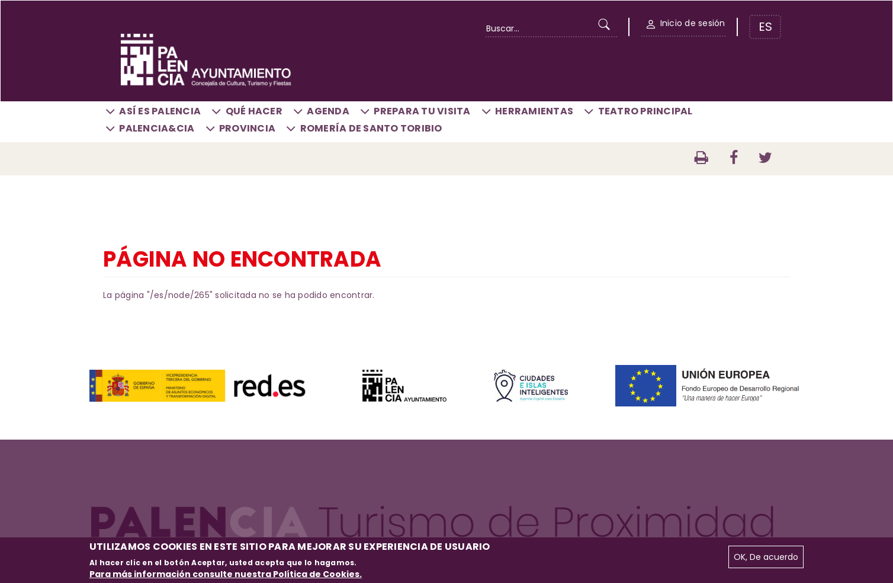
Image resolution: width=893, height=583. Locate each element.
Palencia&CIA (156, 128)
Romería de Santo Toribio (371, 128)
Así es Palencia (160, 111)
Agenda (328, 111)
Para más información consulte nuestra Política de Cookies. (225, 574)
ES (765, 26)
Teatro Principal (645, 111)
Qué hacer (254, 111)
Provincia (247, 128)
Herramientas (534, 111)
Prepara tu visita (422, 111)
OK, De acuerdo (766, 557)
